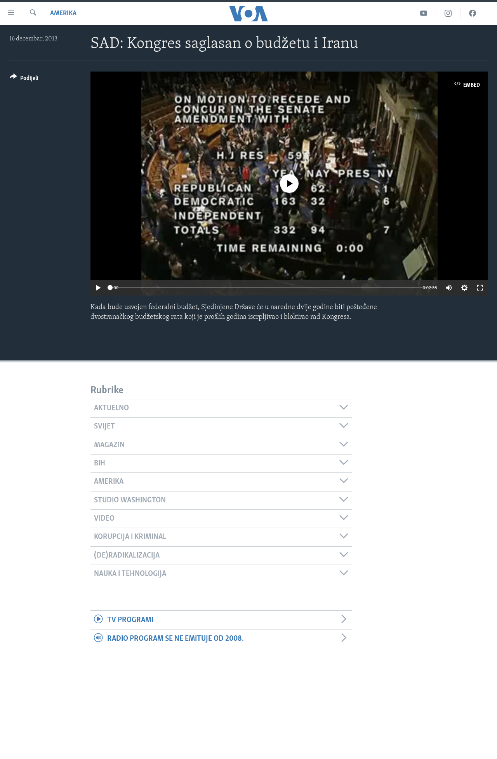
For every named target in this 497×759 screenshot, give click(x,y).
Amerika (63, 13)
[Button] (24, 79)
